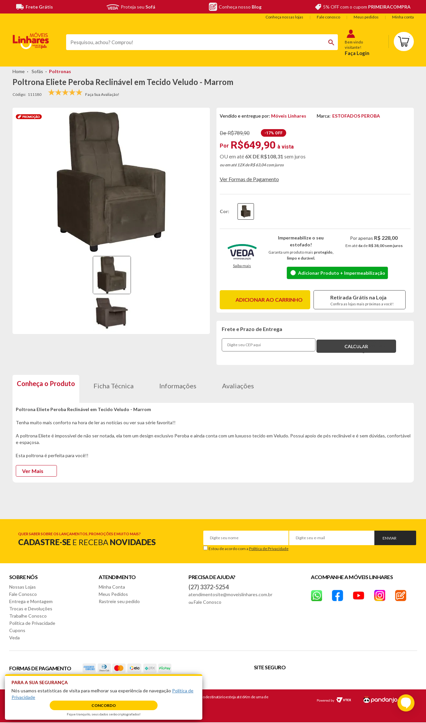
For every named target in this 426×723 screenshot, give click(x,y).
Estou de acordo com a (248, 548)
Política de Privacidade (268, 548)
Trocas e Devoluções (30, 608)
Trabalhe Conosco (28, 616)
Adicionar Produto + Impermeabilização (341, 273)
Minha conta (403, 16)
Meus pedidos (366, 16)
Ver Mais (32, 471)
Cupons (17, 630)
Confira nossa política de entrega (374, 348)
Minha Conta (112, 587)
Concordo (103, 705)
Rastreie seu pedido (119, 601)
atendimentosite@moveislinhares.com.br (230, 594)
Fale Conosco (23, 594)
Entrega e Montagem (31, 601)
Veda (14, 637)
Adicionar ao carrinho (269, 299)
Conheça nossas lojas (284, 16)
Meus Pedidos (113, 594)
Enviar (389, 538)
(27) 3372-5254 (208, 587)
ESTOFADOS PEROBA (356, 116)
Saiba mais (242, 265)
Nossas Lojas (22, 587)
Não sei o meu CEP (369, 341)
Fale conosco (328, 16)
